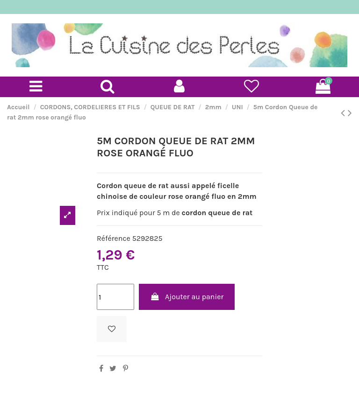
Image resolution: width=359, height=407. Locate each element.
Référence (113, 238)
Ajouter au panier (187, 296)
